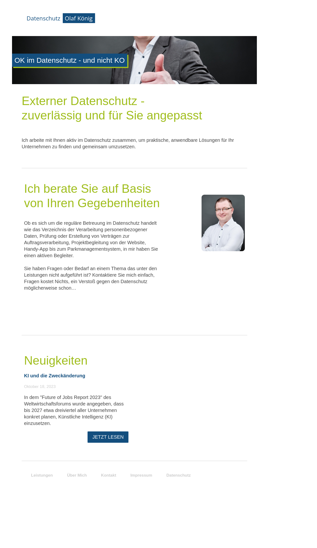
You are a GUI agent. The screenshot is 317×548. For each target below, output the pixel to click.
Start (277, 42)
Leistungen (285, 55)
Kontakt (281, 93)
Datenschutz (178, 475)
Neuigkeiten (56, 360)
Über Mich (283, 67)
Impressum (141, 475)
